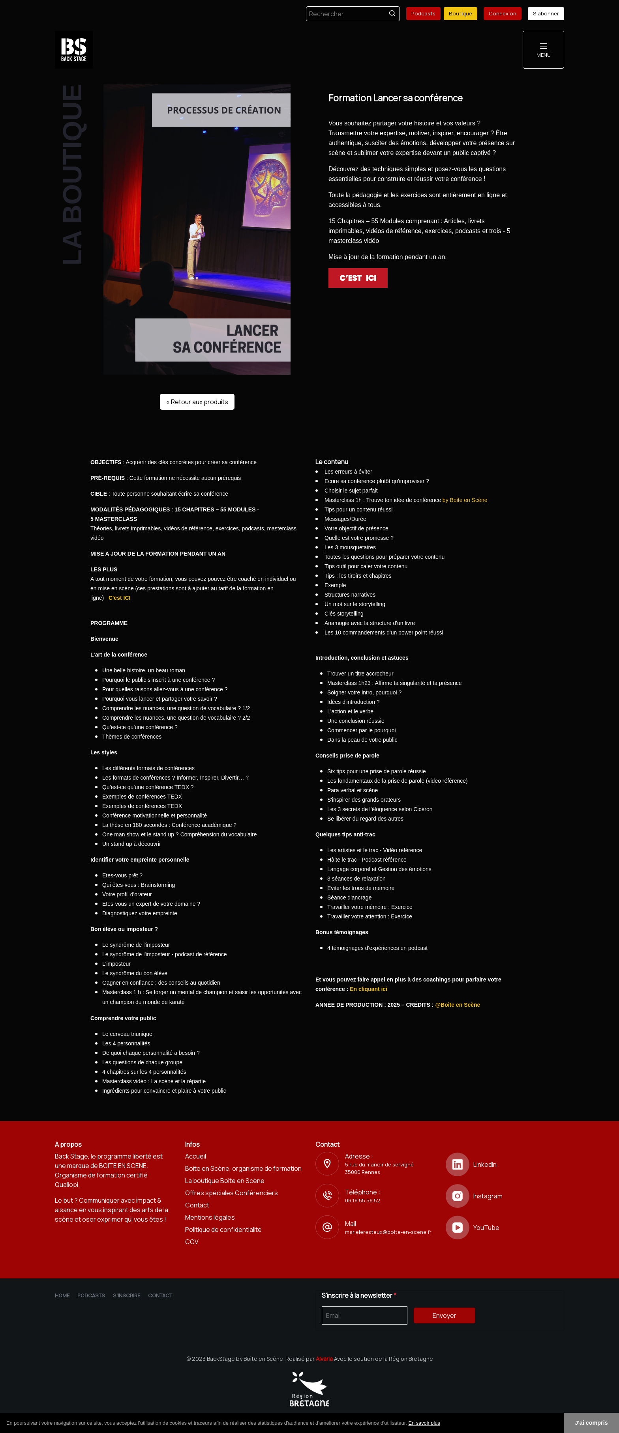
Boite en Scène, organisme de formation (243, 1168)
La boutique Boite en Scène (224, 1180)
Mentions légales (210, 1217)
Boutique (460, 13)
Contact (197, 1205)
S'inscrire (126, 1295)
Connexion (502, 13)
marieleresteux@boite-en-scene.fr (388, 1231)
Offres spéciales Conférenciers (231, 1193)
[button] (443, 1423)
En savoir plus (424, 1423)
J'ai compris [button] (591, 1423)
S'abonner (546, 13)
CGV (192, 1241)
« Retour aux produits (197, 401)
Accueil (195, 1156)
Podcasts (423, 13)
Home (62, 1295)
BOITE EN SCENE (122, 1165)
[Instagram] (505, 1196)
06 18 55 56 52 (362, 1200)
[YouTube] (505, 1227)
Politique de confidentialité (223, 1229)
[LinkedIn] (505, 1164)
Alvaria (324, 1358)
